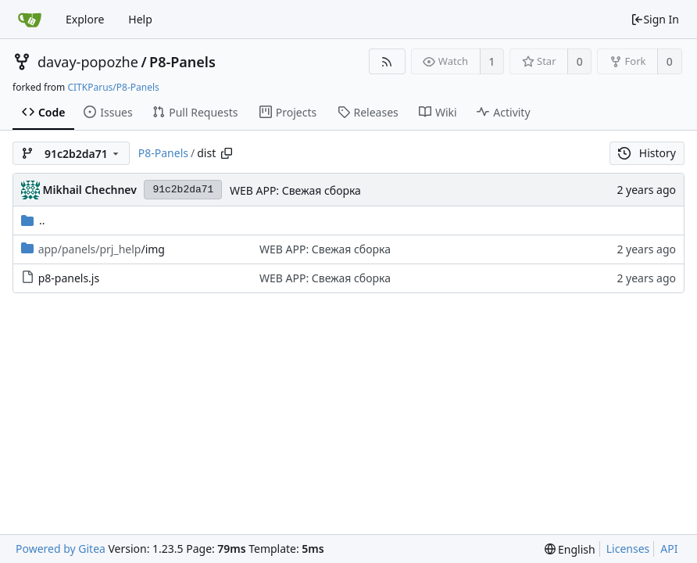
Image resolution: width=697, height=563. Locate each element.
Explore (85, 19)
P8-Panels (182, 62)
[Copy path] (226, 153)
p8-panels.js (69, 278)
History (647, 152)
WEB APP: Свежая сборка (295, 190)
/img (101, 249)
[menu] (570, 549)
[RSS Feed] (387, 61)
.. (33, 220)
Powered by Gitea (60, 548)
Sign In (655, 19)
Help (140, 19)
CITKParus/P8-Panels (113, 87)
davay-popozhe (88, 62)
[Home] (30, 19)
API (668, 548)
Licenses (628, 548)
